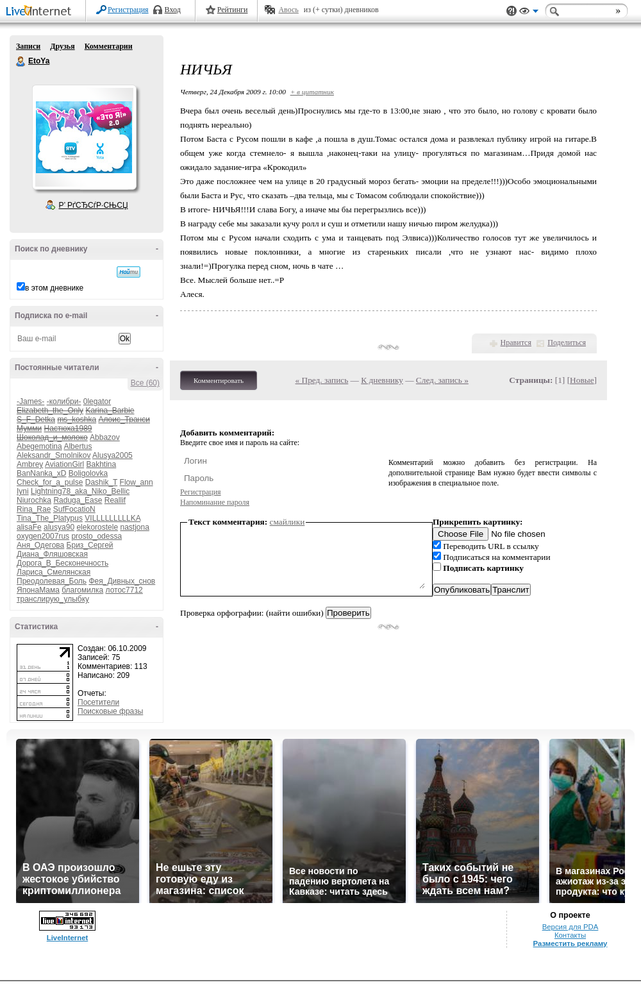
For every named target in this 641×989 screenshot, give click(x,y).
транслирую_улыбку (53, 599)
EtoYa (21, 61)
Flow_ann (136, 482)
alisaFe (29, 527)
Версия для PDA (570, 927)
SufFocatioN (74, 509)
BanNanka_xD (41, 473)
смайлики (287, 522)
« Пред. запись (322, 380)
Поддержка (511, 11)
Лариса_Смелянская (53, 572)
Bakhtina (102, 464)
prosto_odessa (96, 536)
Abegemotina (39, 446)
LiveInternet (41, 12)
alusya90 (59, 527)
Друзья (62, 46)
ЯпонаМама (38, 590)
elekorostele (97, 527)
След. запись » (442, 380)
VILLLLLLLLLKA (112, 518)
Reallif (115, 500)
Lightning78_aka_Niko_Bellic (80, 491)
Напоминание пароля (214, 502)
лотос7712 (124, 590)
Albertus (77, 446)
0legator (97, 401)
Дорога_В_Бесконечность (62, 563)
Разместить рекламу (570, 943)
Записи (28, 46)
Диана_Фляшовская (52, 554)
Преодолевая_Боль (52, 581)
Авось (288, 9)
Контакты (570, 935)
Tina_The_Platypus (50, 518)
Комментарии (109, 46)
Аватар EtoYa (84, 137)
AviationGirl (64, 464)
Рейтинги (232, 9)
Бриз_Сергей (90, 545)
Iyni (23, 491)
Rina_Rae (34, 509)
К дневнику (382, 380)
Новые (582, 380)
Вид (528, 13)
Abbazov (105, 437)
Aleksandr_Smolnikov (53, 455)
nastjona (134, 527)
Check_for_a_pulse (50, 482)
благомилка (82, 590)
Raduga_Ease (77, 500)
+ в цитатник (312, 92)
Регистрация (128, 9)
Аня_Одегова (40, 545)
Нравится (516, 342)
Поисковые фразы (110, 711)
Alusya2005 (112, 455)
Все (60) (145, 382)
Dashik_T (101, 482)
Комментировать (219, 380)
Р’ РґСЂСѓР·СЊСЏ (93, 205)
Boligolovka (88, 473)
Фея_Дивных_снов (121, 581)
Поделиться (566, 342)
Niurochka (34, 500)
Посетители (98, 702)
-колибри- (64, 401)
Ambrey (30, 464)
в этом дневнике (54, 287)
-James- (30, 401)
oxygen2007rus (43, 536)
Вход (173, 9)
